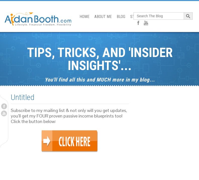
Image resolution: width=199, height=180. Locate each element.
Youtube (4, 113)
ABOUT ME (103, 16)
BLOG (121, 16)
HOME (84, 16)
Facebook (4, 106)
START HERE (140, 16)
